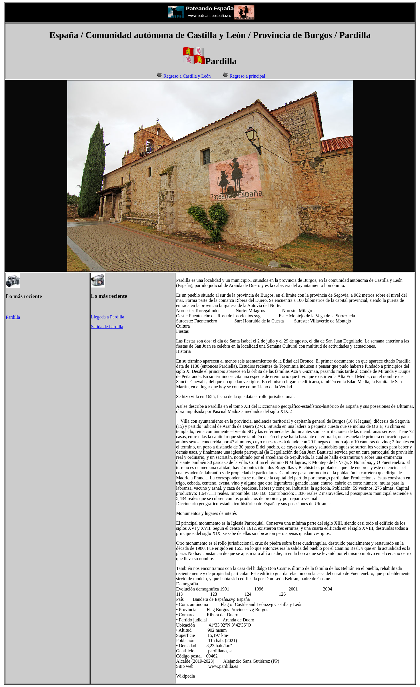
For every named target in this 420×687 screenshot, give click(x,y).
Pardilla (13, 317)
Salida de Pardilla (107, 326)
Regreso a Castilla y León (187, 76)
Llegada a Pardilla (107, 316)
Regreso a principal (247, 76)
